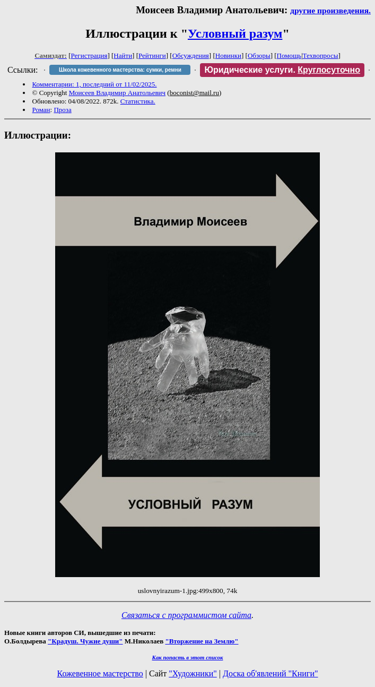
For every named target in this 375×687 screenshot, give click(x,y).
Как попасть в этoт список (187, 657)
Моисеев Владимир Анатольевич (117, 93)
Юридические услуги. (282, 69)
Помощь (289, 55)
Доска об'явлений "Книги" (270, 673)
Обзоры (259, 55)
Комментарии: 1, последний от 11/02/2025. (94, 84)
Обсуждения (190, 55)
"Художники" (192, 673)
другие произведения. (330, 10)
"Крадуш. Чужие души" (85, 641)
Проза (62, 110)
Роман (41, 110)
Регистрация (89, 55)
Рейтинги (152, 55)
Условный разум (235, 33)
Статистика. (137, 101)
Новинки (228, 55)
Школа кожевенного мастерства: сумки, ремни (120, 70)
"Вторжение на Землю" (201, 641)
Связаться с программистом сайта (186, 615)
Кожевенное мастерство (100, 673)
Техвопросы (320, 55)
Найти (123, 55)
